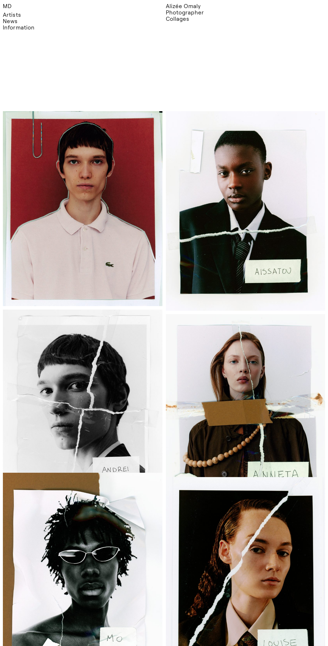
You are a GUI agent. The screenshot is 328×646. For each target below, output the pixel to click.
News (10, 21)
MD (7, 6)
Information (19, 27)
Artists (12, 14)
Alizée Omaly (183, 6)
